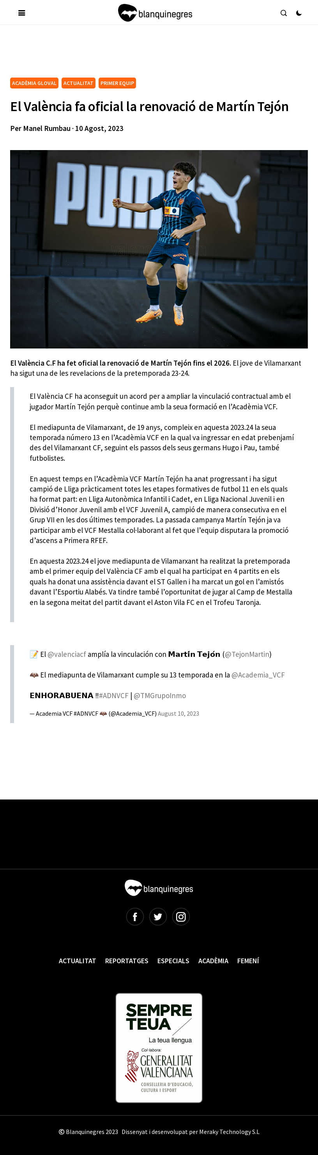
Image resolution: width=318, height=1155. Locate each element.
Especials (173, 960)
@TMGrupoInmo (160, 695)
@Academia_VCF (258, 674)
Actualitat (77, 960)
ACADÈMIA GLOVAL (34, 83)
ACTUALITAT (79, 83)
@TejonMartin (247, 654)
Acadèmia (213, 960)
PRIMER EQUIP (117, 83)
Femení (248, 960)
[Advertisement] (152, 54)
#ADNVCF (114, 695)
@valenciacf (67, 654)
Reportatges (126, 960)
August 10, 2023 (178, 713)
